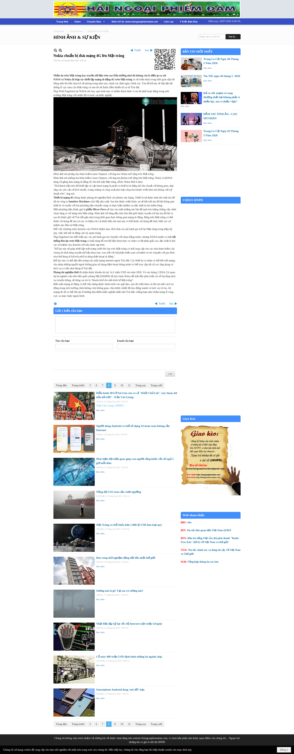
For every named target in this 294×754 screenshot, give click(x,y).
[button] (96, 21)
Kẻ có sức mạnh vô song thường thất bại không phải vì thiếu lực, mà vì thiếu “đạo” (221, 97)
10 (122, 385)
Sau (147, 50)
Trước (137, 50)
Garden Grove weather (211, 195)
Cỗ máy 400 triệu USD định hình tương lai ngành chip (129, 656)
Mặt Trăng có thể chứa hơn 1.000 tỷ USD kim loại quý (129, 524)
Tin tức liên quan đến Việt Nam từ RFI (209, 530)
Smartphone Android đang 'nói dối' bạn (120, 689)
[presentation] (83, 360)
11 (129, 385)
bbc (190, 522)
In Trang (55, 304)
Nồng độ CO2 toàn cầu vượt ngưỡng (118, 491)
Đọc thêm (100, 410)
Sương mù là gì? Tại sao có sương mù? (119, 590)
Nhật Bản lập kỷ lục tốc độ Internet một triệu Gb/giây (129, 623)
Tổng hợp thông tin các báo (203, 561)
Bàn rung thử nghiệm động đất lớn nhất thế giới (125, 557)
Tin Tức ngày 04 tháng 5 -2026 (221, 76)
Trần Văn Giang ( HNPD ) (110, 405)
